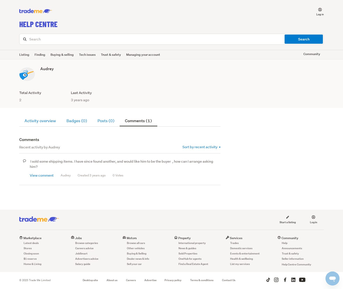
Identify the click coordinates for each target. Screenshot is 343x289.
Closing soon (31, 253)
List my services (240, 264)
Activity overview (40, 120)
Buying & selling (62, 54)
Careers (131, 280)
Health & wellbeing (241, 259)
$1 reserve (30, 259)
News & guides (187, 248)
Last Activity (81, 93)
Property (182, 238)
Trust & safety (111, 54)
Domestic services (241, 248)
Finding (40, 54)
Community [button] (311, 54)
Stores (28, 248)
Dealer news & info (138, 259)
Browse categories (86, 243)
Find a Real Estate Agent (193, 264)
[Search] (171, 39)
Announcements (292, 248)
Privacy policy (173, 280)
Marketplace (30, 238)
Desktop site (90, 280)
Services (234, 238)
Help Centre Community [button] (296, 264)
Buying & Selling (136, 253)
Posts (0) (106, 120)
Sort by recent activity (201, 146)
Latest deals (31, 243)
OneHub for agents (189, 259)
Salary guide (82, 264)
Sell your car (134, 264)
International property (192, 243)
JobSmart (81, 253)
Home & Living (32, 264)
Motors (129, 238)
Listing (24, 54)
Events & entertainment (245, 253)
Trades (234, 243)
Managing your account (143, 54)
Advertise (150, 280)
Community (287, 238)
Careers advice (84, 248)
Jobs (76, 238)
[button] (317, 11)
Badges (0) (76, 120)
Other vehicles (136, 248)
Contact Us (228, 280)
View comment (42, 175)
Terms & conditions (202, 280)
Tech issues (87, 54)
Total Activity (30, 93)
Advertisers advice (86, 259)
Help (284, 243)
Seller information (293, 259)
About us (112, 280)
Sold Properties (187, 253)
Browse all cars (136, 243)
